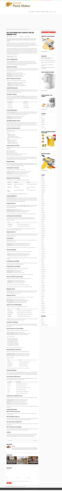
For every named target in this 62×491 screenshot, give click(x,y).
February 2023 (43, 226)
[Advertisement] (31, 21)
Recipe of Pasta (43, 11)
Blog (53, 11)
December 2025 (43, 185)
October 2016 (43, 310)
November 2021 (43, 253)
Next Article (35, 440)
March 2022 (42, 246)
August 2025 (42, 192)
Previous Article (10, 440)
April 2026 (42, 178)
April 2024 (42, 210)
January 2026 (43, 183)
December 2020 (43, 269)
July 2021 (42, 260)
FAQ (55, 11)
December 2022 (43, 230)
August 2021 (42, 258)
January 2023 (43, 228)
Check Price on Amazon (44, 51)
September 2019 (43, 276)
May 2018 (42, 294)
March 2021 (42, 264)
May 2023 (42, 221)
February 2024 (43, 212)
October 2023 (43, 219)
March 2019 (42, 283)
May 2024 (42, 208)
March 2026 (42, 180)
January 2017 (43, 305)
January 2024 (43, 214)
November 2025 (43, 187)
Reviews (51, 11)
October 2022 (43, 233)
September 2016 (43, 312)
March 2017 (42, 301)
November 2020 (43, 271)
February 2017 (43, 303)
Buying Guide (32, 11)
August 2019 (42, 278)
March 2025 (42, 201)
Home (29, 11)
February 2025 (43, 203)
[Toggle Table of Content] (15, 56)
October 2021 (43, 255)
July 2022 (42, 239)
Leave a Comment (27, 36)
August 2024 (42, 205)
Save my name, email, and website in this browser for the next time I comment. (17, 482)
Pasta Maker (11, 29)
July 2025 (42, 194)
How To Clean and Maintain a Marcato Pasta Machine (47, 60)
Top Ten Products (37, 11)
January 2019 (43, 287)
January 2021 (43, 267)
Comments (8, 469)
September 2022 (43, 235)
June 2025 (42, 196)
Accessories (42, 115)
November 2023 (43, 217)
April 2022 (42, 244)
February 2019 (43, 285)
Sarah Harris (10, 36)
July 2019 (42, 280)
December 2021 (43, 251)
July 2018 (42, 292)
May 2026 (42, 176)
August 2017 (42, 296)
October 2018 (43, 289)
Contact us (42, 323)
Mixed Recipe (47, 11)
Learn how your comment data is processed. (20, 487)
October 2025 (43, 189)
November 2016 (43, 308)
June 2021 (42, 262)
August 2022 (42, 237)
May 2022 (42, 242)
